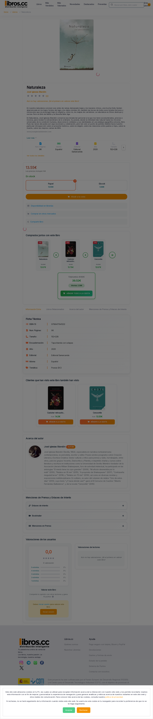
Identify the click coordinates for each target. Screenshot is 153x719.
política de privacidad (114, 697)
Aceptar (68, 710)
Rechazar (83, 710)
